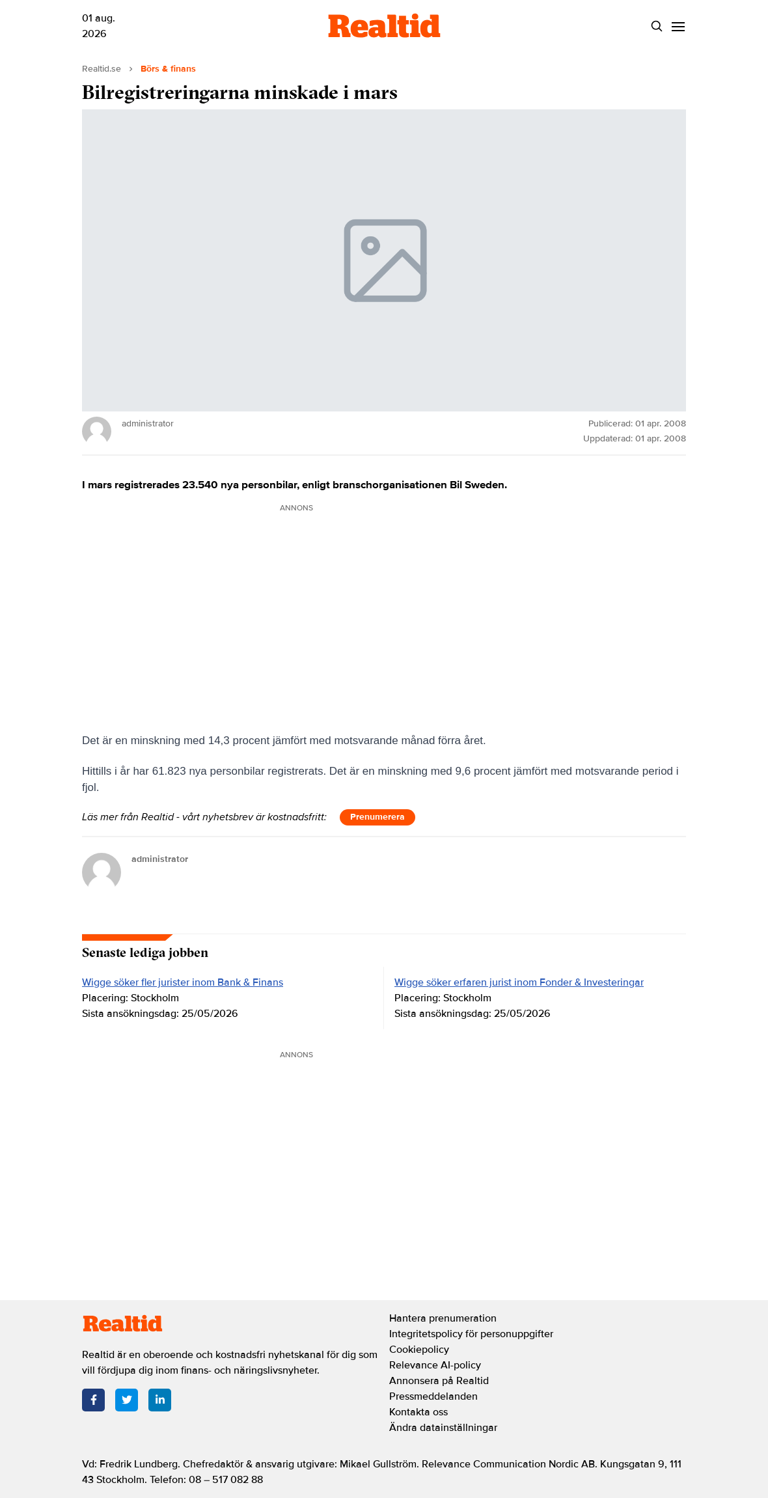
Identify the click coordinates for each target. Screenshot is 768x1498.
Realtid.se (101, 68)
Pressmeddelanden (433, 1396)
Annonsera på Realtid (439, 1380)
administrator (159, 859)
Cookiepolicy (419, 1349)
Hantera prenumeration (443, 1318)
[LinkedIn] (159, 1400)
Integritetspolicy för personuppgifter (471, 1333)
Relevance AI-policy (435, 1365)
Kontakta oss (418, 1412)
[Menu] (678, 26)
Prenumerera (377, 816)
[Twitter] (126, 1400)
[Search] (656, 26)
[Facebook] (93, 1400)
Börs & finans (168, 68)
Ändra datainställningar (443, 1427)
